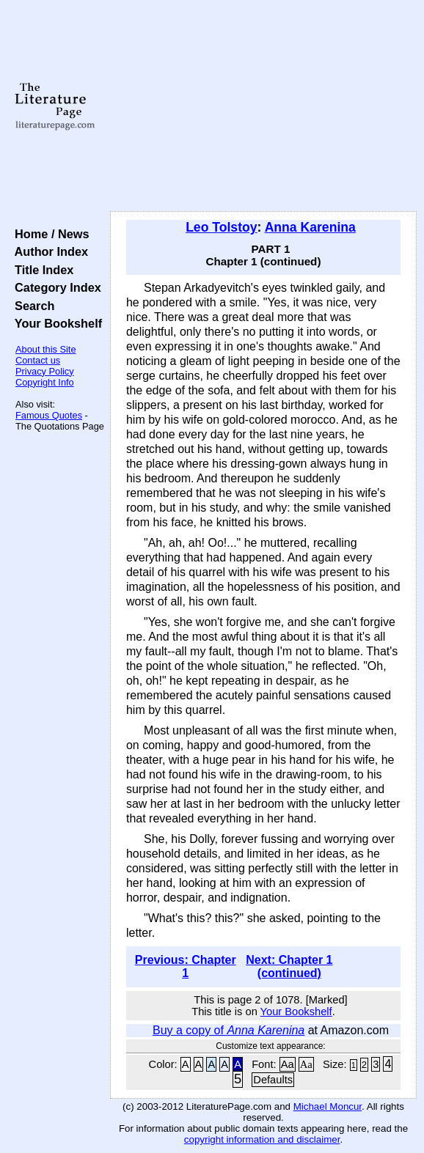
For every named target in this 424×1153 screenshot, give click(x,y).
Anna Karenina (310, 227)
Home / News (48, 233)
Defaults (273, 1080)
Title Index (40, 269)
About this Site (45, 349)
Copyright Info (44, 382)
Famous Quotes (48, 415)
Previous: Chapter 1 (185, 966)
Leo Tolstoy (221, 227)
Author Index (48, 251)
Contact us (37, 360)
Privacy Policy (44, 371)
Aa (287, 1064)
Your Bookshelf (55, 323)
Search (31, 305)
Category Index (54, 287)
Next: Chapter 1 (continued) (289, 966)
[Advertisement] (263, 106)
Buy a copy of (228, 1030)
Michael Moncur (327, 1106)
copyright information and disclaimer (262, 1139)
